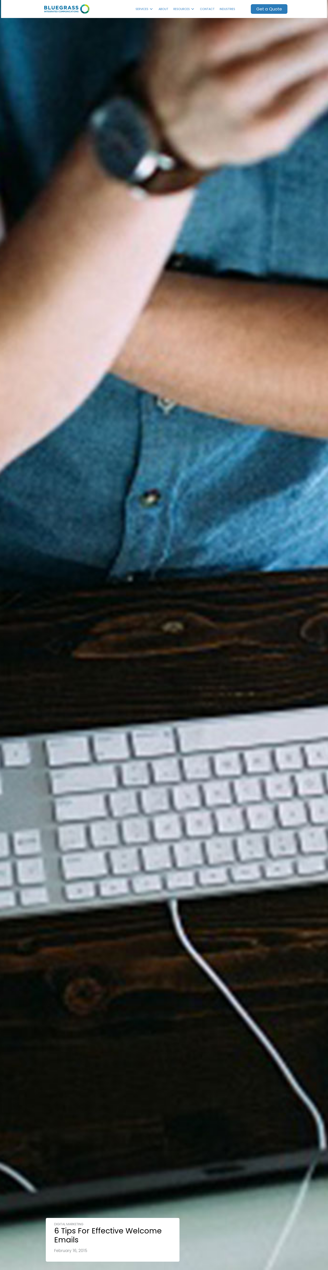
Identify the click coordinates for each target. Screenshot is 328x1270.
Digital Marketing (68, 1224)
